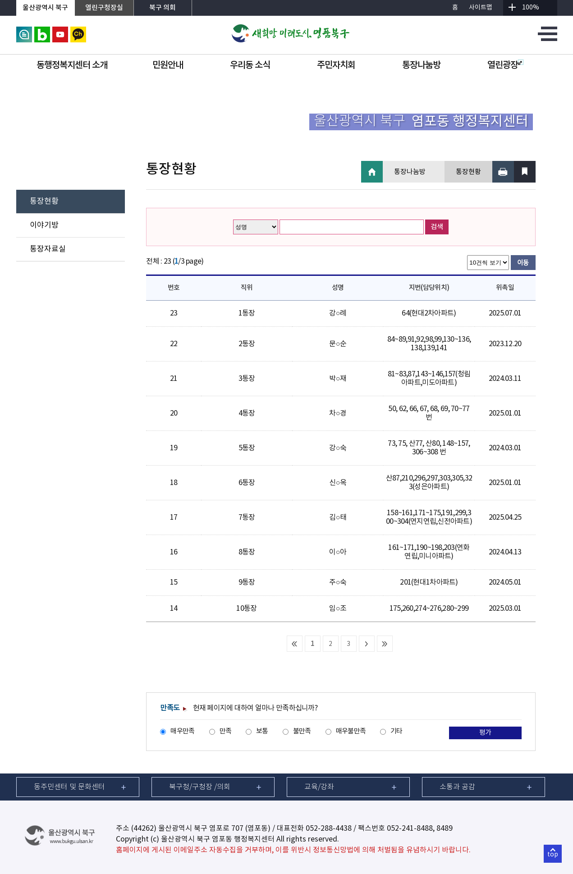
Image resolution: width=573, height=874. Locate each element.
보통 (262, 731)
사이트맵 (480, 7)
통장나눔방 (421, 65)
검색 (437, 227)
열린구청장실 (104, 8)
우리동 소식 (250, 65)
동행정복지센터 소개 (72, 65)
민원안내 (167, 65)
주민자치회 (336, 65)
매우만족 (182, 731)
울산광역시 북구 (45, 8)
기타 (396, 731)
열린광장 (505, 65)
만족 (226, 731)
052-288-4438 (329, 828)
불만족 (302, 731)
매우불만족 (351, 731)
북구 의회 (162, 8)
